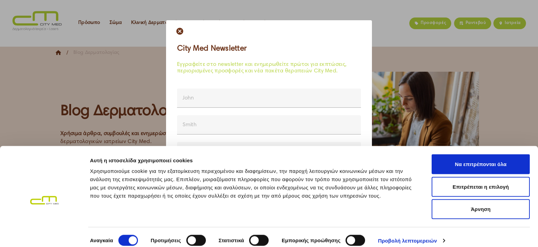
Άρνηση (481, 202)
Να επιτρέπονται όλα (481, 157)
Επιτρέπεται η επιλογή (481, 180)
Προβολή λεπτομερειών (407, 233)
